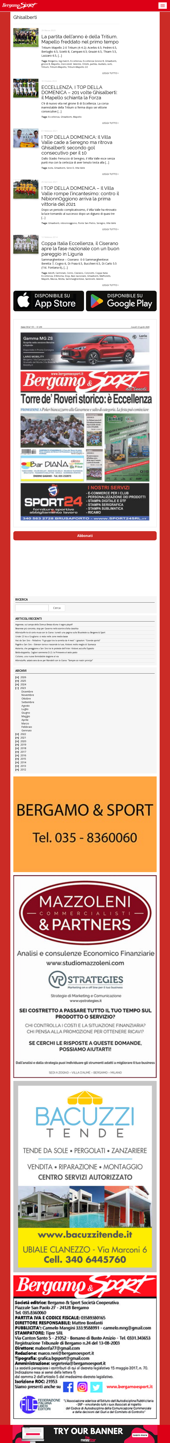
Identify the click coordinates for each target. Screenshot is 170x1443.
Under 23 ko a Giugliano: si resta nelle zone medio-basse (41, 636)
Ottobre (26, 698)
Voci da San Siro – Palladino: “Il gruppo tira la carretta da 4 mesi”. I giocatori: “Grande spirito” (57, 640)
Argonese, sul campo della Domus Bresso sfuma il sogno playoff (44, 624)
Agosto (25, 705)
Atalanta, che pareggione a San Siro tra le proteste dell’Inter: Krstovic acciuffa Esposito (54, 648)
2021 (23, 737)
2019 (23, 744)
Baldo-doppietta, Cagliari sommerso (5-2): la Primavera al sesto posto (46, 652)
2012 (23, 769)
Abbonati (85, 535)
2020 (23, 741)
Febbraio (26, 727)
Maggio (25, 716)
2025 (23, 681)
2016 (23, 755)
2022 (23, 734)
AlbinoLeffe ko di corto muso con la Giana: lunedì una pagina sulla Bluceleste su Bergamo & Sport (60, 632)
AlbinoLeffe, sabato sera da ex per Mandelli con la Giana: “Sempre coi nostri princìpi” (54, 660)
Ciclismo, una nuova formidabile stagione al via (37, 656)
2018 (23, 748)
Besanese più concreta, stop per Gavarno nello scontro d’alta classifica (46, 628)
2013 (23, 766)
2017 (23, 752)
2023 (23, 688)
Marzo (25, 723)
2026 (23, 677)
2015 (23, 758)
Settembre (27, 702)
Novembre (27, 695)
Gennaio (26, 730)
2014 (23, 762)
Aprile (24, 720)
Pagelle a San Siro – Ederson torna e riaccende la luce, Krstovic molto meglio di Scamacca (55, 644)
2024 (23, 684)
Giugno (25, 712)
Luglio (24, 709)
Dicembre (27, 691)
